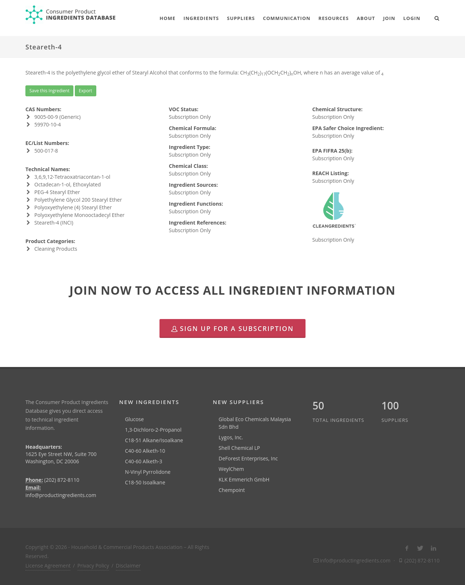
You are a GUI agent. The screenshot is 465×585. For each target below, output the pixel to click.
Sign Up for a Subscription (232, 328)
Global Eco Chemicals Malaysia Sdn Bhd (255, 423)
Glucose (134, 419)
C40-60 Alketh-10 (145, 450)
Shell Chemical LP (239, 447)
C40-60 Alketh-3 (143, 461)
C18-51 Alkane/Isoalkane (154, 440)
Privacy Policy (93, 565)
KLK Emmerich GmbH (244, 479)
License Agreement (47, 565)
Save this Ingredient (49, 91)
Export (85, 91)
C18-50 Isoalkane (145, 482)
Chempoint (232, 490)
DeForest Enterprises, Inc (248, 458)
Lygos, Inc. (231, 437)
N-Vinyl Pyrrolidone (148, 471)
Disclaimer (128, 565)
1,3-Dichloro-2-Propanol (153, 429)
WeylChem (231, 468)
